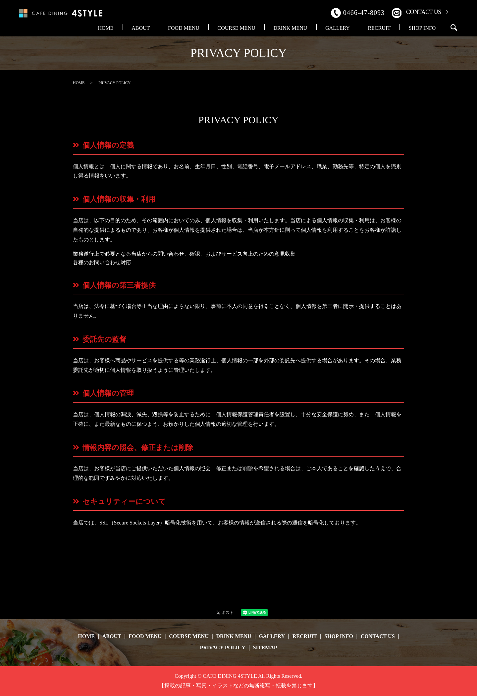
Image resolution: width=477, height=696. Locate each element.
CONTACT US (423, 12)
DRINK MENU (326, 27)
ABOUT (207, 27)
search (454, 27)
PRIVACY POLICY (222, 647)
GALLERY (363, 27)
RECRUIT (394, 27)
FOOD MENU (239, 27)
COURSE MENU (282, 27)
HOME (182, 27)
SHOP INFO (427, 27)
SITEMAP (265, 647)
